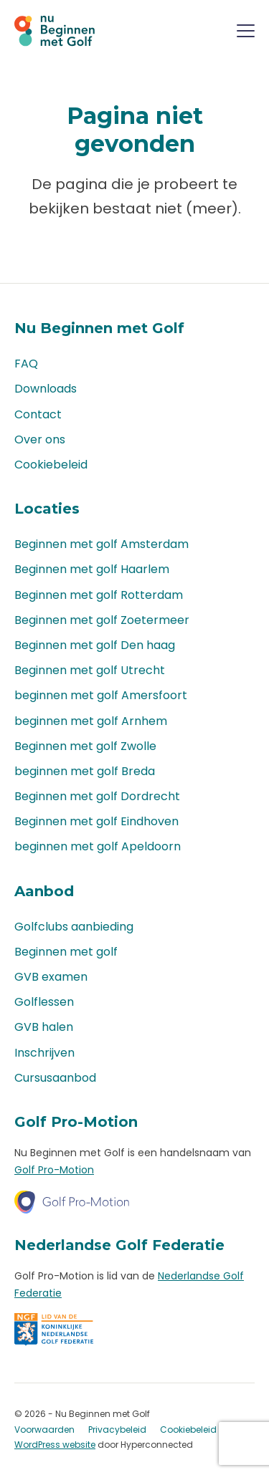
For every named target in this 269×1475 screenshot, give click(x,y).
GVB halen (43, 1027)
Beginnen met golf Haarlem (91, 569)
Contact (38, 414)
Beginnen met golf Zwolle (85, 746)
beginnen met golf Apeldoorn (97, 846)
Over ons (39, 439)
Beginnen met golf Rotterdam (98, 595)
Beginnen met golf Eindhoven (96, 821)
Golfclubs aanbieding (73, 926)
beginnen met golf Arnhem (90, 721)
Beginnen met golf (66, 951)
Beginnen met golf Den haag (94, 645)
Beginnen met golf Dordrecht (97, 796)
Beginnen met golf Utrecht (89, 670)
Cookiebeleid (51, 464)
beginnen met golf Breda (84, 771)
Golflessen (44, 1002)
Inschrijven (44, 1052)
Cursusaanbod (55, 1078)
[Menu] (246, 33)
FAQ (26, 363)
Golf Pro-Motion (54, 1170)
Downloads (45, 388)
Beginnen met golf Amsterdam (101, 544)
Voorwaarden (44, 1429)
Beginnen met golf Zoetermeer (101, 620)
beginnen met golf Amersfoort (100, 695)
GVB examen (51, 977)
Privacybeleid (117, 1429)
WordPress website (54, 1444)
